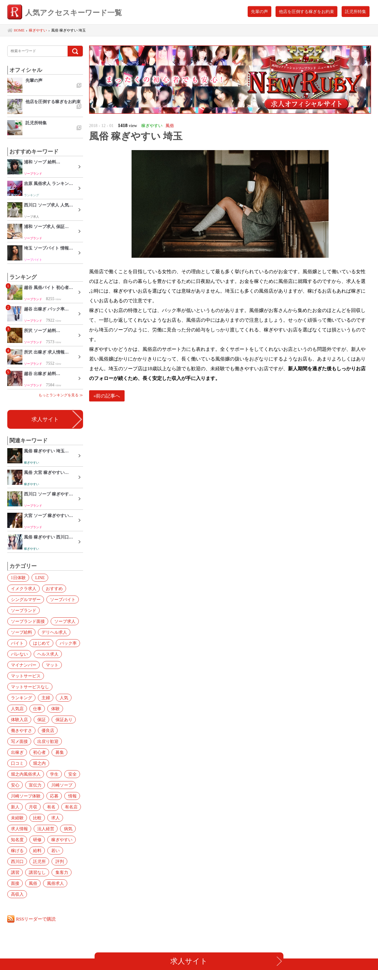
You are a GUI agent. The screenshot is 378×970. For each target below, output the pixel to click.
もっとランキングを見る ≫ (60, 395)
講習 (15, 872)
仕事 (36, 709)
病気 (67, 829)
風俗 (32, 883)
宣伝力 (34, 785)
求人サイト (45, 419)
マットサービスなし (30, 687)
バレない (19, 654)
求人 (54, 818)
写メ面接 (19, 741)
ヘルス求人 (47, 654)
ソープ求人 (64, 621)
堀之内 (38, 763)
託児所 (38, 861)
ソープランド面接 (28, 621)
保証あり (62, 719)
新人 (15, 807)
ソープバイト (62, 599)
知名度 (17, 839)
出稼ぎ (17, 752)
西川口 (17, 861)
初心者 (38, 752)
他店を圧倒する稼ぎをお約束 (306, 11)
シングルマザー (25, 599)
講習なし (36, 872)
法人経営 (45, 829)
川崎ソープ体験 (25, 796)
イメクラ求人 (23, 588)
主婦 (45, 698)
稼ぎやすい (60, 839)
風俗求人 (54, 883)
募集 (58, 752)
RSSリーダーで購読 (36, 919)
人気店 (17, 709)
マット (51, 665)
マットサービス (25, 676)
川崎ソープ (60, 785)
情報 (71, 796)
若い (54, 850)
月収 (32, 807)
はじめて (40, 643)
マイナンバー (23, 665)
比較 (36, 818)
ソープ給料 (21, 632)
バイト (17, 643)
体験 (54, 709)
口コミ (17, 763)
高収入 (17, 894)
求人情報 (19, 829)
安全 (71, 774)
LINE (39, 578)
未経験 (17, 818)
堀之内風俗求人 (25, 774)
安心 (15, 785)
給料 (36, 850)
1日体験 (18, 578)
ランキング (21, 698)
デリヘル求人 (53, 632)
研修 (36, 839)
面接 (15, 883)
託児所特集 (355, 11)
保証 (41, 719)
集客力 (60, 872)
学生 (53, 774)
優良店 (47, 730)
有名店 (69, 807)
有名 (50, 807)
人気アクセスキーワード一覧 (66, 13)
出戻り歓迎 (47, 741)
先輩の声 (259, 11)
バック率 (67, 643)
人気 (63, 698)
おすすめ (53, 588)
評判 (58, 861)
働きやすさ (21, 730)
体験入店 (19, 719)
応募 (53, 796)
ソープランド (23, 610)
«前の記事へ (107, 395)
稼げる (17, 850)
